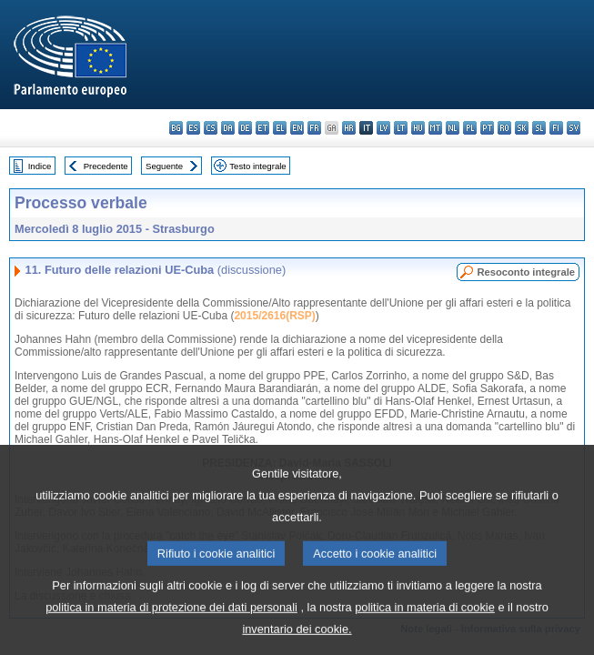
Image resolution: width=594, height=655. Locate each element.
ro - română (504, 128)
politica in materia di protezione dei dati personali (171, 631)
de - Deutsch (245, 128)
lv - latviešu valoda (383, 128)
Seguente (164, 166)
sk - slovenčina (522, 128)
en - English (297, 128)
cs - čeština (210, 128)
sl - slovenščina (539, 128)
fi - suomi (556, 128)
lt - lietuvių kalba (401, 128)
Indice (40, 166)
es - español (193, 128)
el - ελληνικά (280, 128)
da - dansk (228, 128)
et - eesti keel (262, 128)
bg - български (176, 128)
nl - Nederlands (452, 128)
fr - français (314, 128)
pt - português (487, 128)
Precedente (106, 166)
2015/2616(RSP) (274, 315)
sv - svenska (573, 128)
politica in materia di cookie (425, 631)
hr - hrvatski (349, 128)
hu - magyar (418, 128)
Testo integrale (257, 166)
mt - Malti (435, 128)
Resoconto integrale (526, 272)
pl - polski (470, 128)
